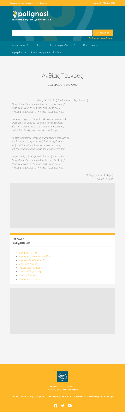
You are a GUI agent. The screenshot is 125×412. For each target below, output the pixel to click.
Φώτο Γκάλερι (90, 45)
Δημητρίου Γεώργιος (29, 279)
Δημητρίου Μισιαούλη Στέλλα (34, 256)
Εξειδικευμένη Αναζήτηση (100, 38)
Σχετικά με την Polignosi (21, 3)
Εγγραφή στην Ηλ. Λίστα (59, 396)
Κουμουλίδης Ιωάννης (30, 271)
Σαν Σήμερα (39, 45)
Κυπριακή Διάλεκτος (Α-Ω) (64, 45)
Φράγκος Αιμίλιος (28, 252)
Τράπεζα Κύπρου (69, 389)
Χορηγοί (43, 3)
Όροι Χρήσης (27, 396)
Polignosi (53, 386)
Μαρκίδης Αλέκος (28, 264)
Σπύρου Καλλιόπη (28, 275)
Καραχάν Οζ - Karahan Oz (32, 260)
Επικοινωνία (80, 396)
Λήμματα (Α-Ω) (20, 45)
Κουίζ (56, 52)
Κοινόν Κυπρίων (39, 52)
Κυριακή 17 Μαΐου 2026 (104, 3)
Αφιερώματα (19, 52)
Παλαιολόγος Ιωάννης (30, 267)
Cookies (14, 396)
